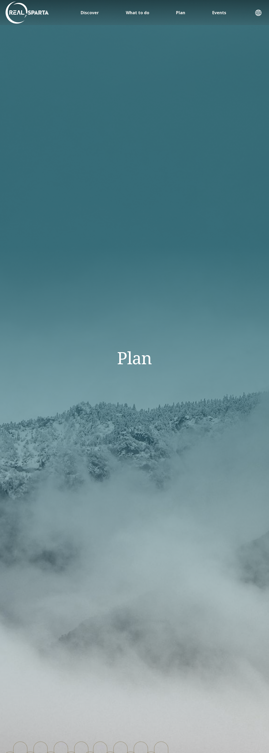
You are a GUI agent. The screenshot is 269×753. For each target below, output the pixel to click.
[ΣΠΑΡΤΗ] (27, 12)
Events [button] (219, 13)
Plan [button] (180, 13)
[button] (258, 13)
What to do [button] (137, 13)
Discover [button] (90, 13)
